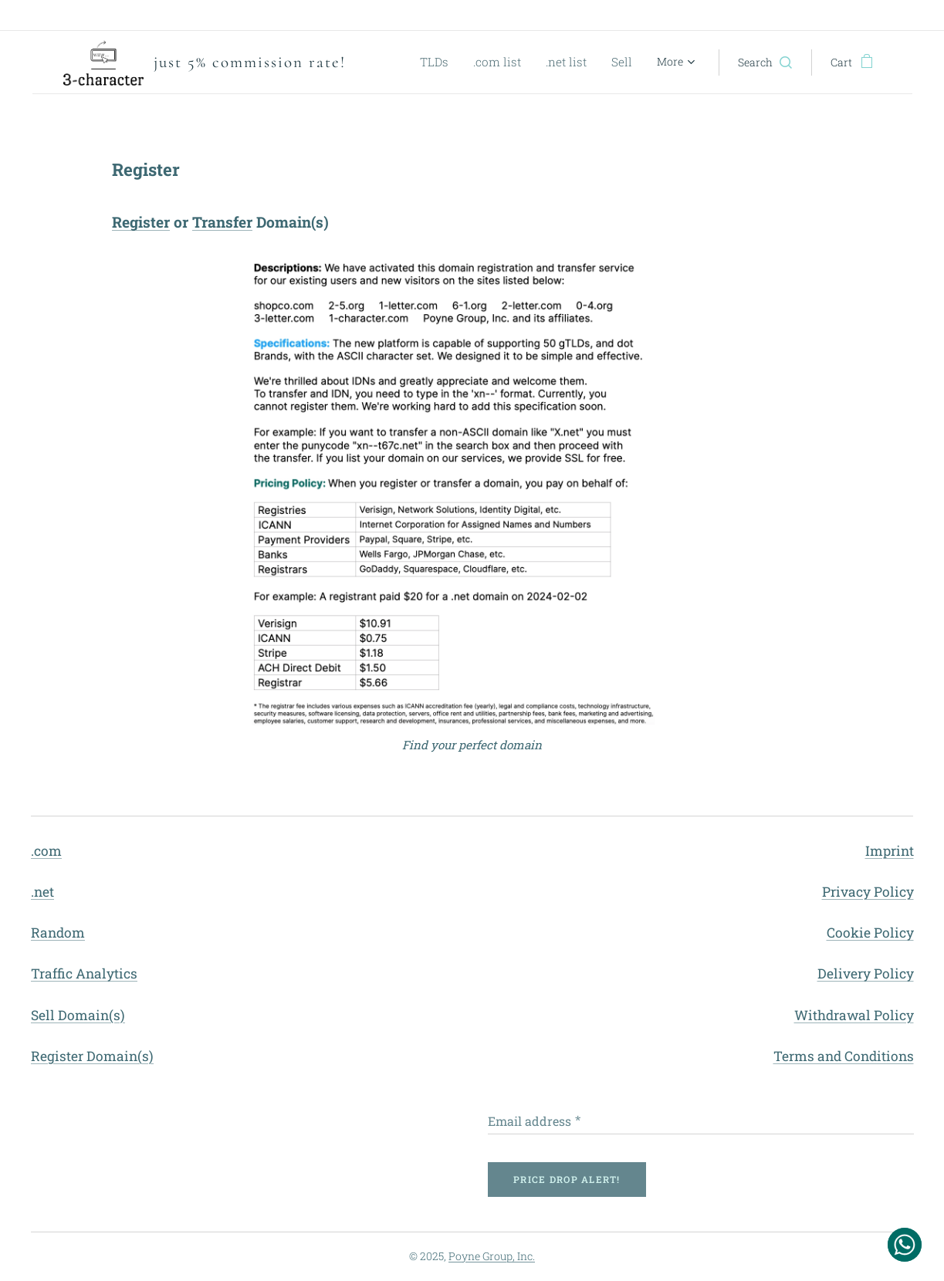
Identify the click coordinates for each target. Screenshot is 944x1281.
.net (42, 892)
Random (58, 932)
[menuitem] (453, 62)
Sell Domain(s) (78, 1014)
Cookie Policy (869, 932)
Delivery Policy (865, 973)
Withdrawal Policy (853, 1014)
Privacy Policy (867, 892)
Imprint (888, 851)
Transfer (222, 222)
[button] (765, 62)
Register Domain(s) (92, 1055)
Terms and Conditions (843, 1055)
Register (141, 222)
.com (46, 851)
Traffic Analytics (84, 973)
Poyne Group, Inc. (491, 1256)
